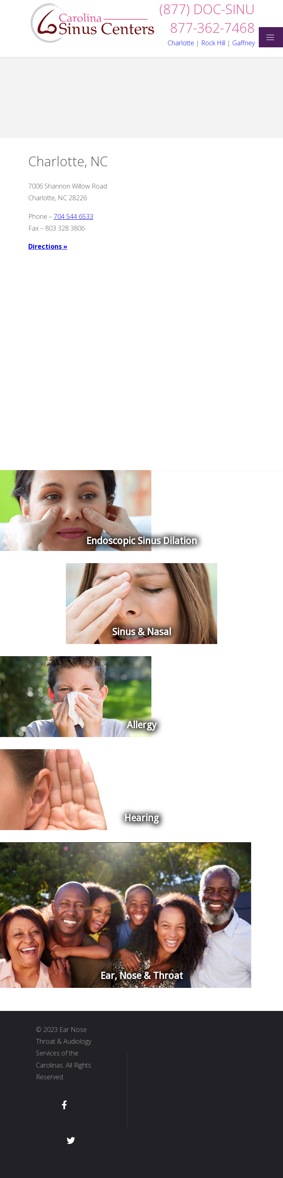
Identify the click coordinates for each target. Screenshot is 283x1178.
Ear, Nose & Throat (142, 975)
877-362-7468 (212, 28)
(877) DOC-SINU (207, 9)
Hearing (141, 818)
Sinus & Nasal (141, 632)
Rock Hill (213, 42)
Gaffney (243, 42)
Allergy (142, 725)
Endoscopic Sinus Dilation (141, 541)
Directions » (47, 246)
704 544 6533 (73, 216)
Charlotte (181, 42)
